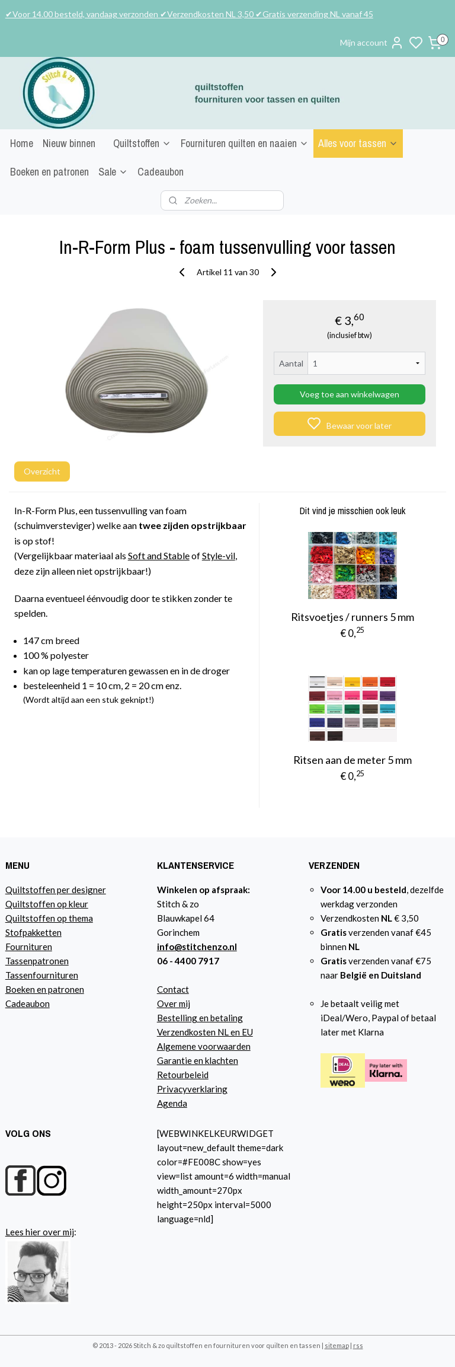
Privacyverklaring (192, 1089)
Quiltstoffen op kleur (46, 903)
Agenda (172, 1103)
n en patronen (57, 989)
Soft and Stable (159, 555)
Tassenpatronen (37, 960)
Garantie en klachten (197, 1060)
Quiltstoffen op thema (49, 918)
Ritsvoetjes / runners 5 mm (352, 616)
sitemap (337, 1345)
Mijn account (372, 43)
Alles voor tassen (358, 143)
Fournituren (28, 946)
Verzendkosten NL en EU (205, 1032)
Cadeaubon (160, 171)
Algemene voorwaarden (204, 1046)
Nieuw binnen (69, 143)
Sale (113, 171)
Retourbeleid (183, 1074)
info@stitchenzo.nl (197, 946)
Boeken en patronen (49, 171)
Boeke (17, 989)
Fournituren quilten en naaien (245, 143)
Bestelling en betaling (200, 1017)
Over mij (173, 1003)
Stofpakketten (33, 932)
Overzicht (42, 471)
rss (358, 1345)
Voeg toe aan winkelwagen (349, 394)
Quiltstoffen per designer (55, 889)
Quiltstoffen (142, 143)
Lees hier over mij (39, 1231)
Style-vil (218, 555)
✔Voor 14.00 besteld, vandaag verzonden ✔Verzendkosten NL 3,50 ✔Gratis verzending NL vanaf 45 (189, 14)
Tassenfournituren (41, 975)
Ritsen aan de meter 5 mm (352, 759)
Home (21, 143)
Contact (173, 989)
